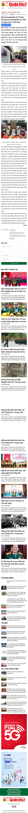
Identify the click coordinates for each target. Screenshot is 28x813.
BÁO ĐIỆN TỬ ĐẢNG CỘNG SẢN (14, 789)
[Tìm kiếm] (26, 8)
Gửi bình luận (14, 263)
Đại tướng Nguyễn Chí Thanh (17, 233)
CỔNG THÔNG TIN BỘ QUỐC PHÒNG (14, 794)
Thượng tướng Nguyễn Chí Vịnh (17, 235)
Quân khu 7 (12, 230)
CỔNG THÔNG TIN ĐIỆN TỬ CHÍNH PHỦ (14, 791)
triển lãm (12, 238)
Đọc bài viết (6, 25)
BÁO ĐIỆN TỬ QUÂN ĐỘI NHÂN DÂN (14, 793)
